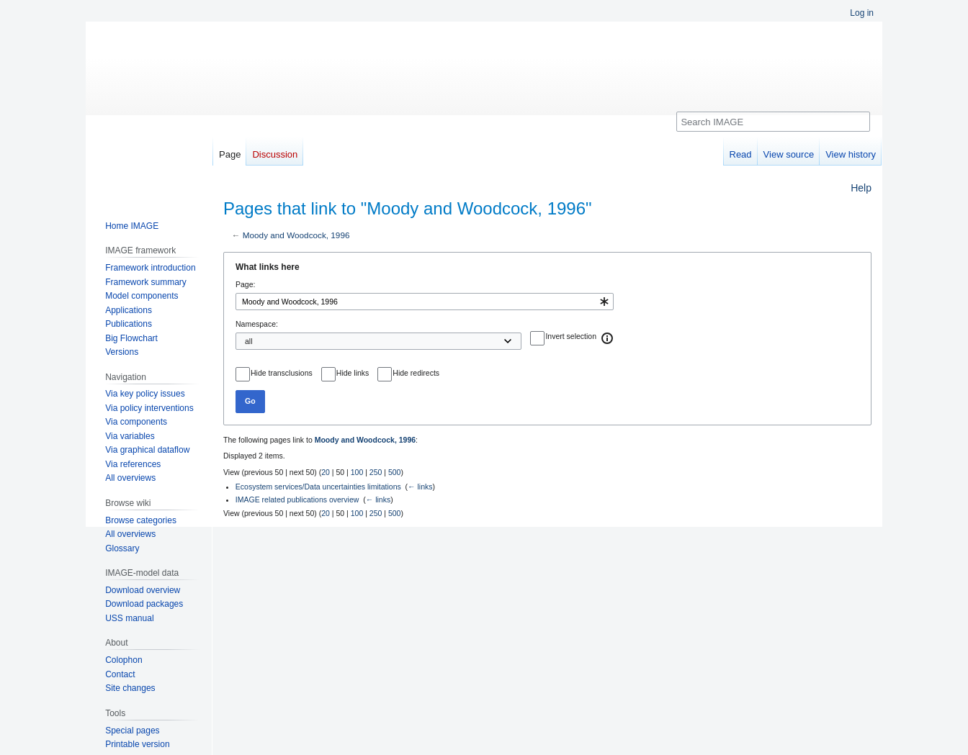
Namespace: (257, 324)
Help (861, 188)
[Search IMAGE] (773, 122)
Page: (245, 284)
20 (325, 472)
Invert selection (570, 336)
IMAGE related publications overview (297, 499)
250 (375, 472)
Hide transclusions (282, 373)
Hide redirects (416, 373)
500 (394, 472)
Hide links (352, 373)
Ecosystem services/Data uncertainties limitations (318, 486)
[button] (607, 338)
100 (357, 472)
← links (420, 486)
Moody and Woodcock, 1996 (296, 235)
